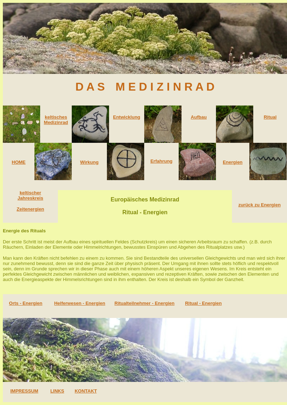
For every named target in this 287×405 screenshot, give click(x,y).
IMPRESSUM (24, 391)
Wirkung (89, 162)
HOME (19, 162)
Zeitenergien (30, 209)
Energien (233, 162)
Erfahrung (161, 161)
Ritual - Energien (203, 303)
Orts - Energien (25, 303)
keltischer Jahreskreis (30, 195)
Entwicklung (126, 117)
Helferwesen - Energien (79, 303)
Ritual (270, 117)
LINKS (57, 391)
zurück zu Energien (259, 204)
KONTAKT (86, 391)
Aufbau (199, 117)
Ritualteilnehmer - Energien (144, 303)
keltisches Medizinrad (56, 119)
